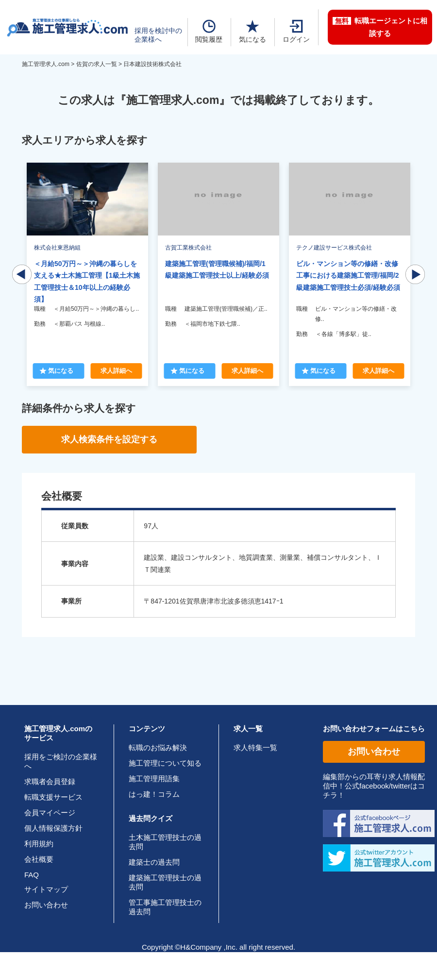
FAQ (31, 875)
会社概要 (38, 859)
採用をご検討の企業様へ (60, 761)
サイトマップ (46, 889)
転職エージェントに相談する (380, 27)
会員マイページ (49, 812)
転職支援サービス (53, 797)
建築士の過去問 (154, 862)
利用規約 (38, 843)
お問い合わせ (46, 905)
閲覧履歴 (208, 31)
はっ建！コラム (154, 794)
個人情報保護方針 (53, 828)
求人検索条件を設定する (109, 439)
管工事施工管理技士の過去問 (165, 907)
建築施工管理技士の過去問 (165, 882)
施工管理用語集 (154, 778)
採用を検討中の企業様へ (158, 35)
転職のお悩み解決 (158, 747)
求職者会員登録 (49, 781)
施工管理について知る (165, 763)
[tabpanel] (218, 274)
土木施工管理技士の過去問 (165, 842)
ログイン (296, 31)
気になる (252, 31)
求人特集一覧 (255, 747)
